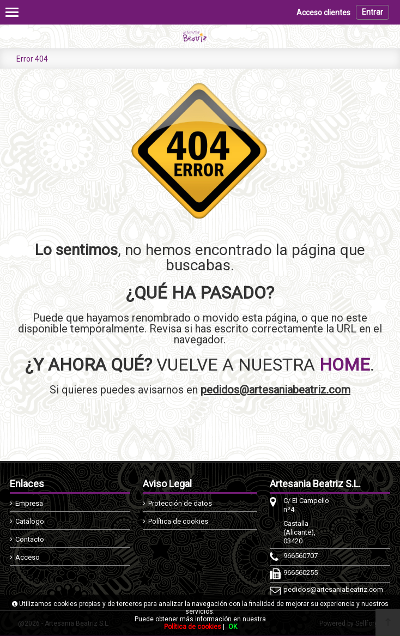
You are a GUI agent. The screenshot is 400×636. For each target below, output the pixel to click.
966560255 (300, 572)
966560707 (300, 556)
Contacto (29, 539)
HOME (344, 364)
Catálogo (29, 521)
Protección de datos (180, 503)
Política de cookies (178, 521)
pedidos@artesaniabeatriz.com (275, 389)
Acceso (27, 557)
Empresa (29, 503)
